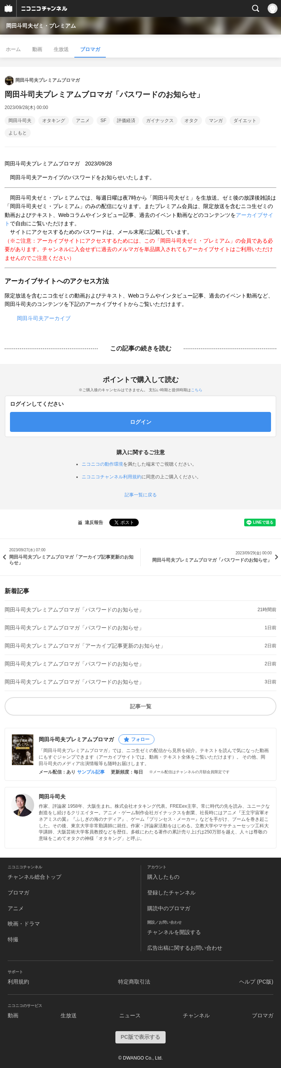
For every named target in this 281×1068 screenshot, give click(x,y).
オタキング (53, 120)
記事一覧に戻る (141, 495)
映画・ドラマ (24, 924)
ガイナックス (160, 120)
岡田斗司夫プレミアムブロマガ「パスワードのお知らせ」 (74, 609)
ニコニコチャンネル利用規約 (111, 476)
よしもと (17, 133)
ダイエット (244, 120)
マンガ (216, 120)
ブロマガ (90, 49)
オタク (191, 120)
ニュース (130, 1015)
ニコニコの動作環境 (102, 464)
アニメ (83, 120)
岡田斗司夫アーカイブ (44, 318)
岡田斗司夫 (19, 120)
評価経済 (126, 120)
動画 (37, 49)
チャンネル (196, 1015)
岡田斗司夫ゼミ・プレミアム (41, 26)
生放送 (61, 49)
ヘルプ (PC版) (256, 982)
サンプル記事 (91, 772)
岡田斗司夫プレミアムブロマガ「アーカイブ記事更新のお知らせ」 (85, 645)
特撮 (13, 939)
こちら (196, 390)
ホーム (13, 49)
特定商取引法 (134, 982)
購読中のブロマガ (168, 908)
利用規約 (18, 982)
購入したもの (163, 877)
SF (103, 120)
